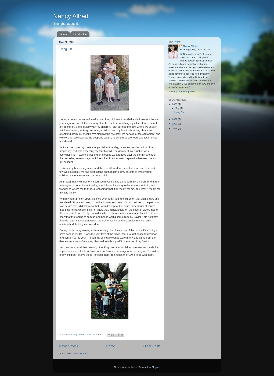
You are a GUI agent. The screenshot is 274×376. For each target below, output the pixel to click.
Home (63, 34)
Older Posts (152, 346)
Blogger (156, 367)
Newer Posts (68, 346)
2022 (175, 119)
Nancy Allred (70, 16)
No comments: (95, 334)
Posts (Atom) (80, 353)
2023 (175, 104)
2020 (175, 123)
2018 (175, 128)
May (177, 108)
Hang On (65, 49)
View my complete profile (181, 91)
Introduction (80, 34)
